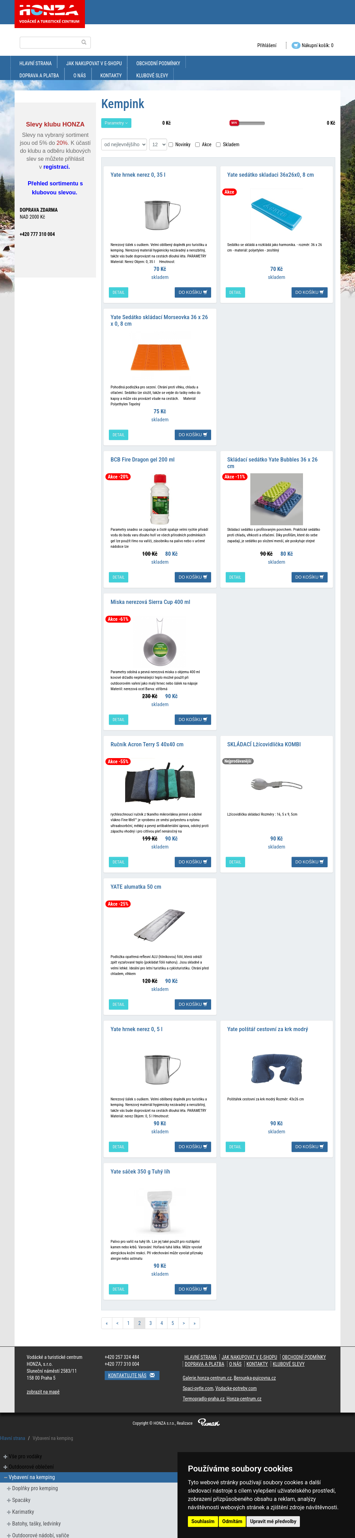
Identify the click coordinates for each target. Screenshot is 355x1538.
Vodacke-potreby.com (236, 1374)
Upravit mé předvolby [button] (273, 1521)
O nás (79, 75)
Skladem (228, 144)
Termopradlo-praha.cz (204, 1385)
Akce (203, 144)
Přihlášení (266, 45)
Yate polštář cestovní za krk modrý (267, 1016)
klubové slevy (152, 75)
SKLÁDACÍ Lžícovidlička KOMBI (264, 735)
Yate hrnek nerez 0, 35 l (138, 172)
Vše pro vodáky (25, 1442)
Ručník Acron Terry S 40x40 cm (147, 735)
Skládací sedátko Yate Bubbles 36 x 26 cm (272, 457)
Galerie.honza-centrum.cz (207, 1364)
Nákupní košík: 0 (313, 45)
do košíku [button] (193, 290)
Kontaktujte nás (133, 1361)
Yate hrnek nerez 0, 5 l (137, 1016)
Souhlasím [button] (203, 1521)
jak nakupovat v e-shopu (94, 63)
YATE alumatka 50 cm (136, 876)
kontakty (111, 75)
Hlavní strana (35, 63)
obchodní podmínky (158, 63)
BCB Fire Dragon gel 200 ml (143, 454)
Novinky (179, 144)
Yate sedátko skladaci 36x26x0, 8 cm (270, 172)
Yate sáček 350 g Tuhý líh (140, 1157)
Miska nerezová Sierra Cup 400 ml (150, 594)
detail (118, 290)
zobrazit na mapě (43, 1378)
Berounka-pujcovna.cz (255, 1364)
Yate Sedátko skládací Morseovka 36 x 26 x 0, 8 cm (159, 317)
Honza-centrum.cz (244, 1385)
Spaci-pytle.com (198, 1374)
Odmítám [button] (232, 1521)
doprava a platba (39, 75)
